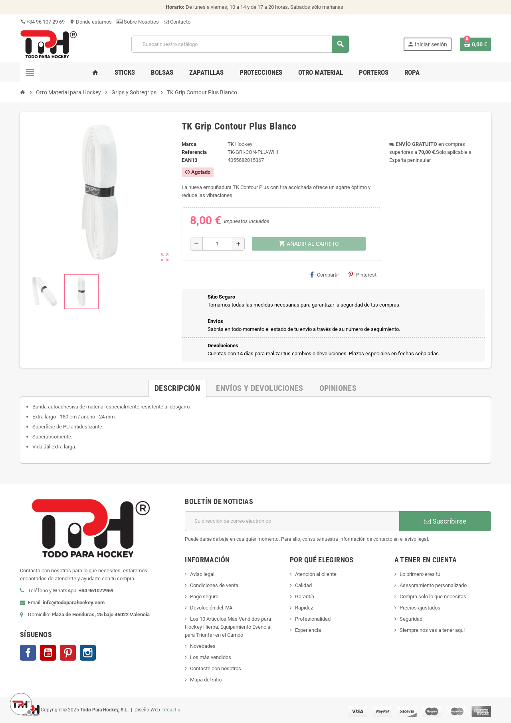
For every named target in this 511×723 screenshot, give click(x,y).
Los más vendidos (210, 657)
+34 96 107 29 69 (42, 22)
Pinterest (362, 274)
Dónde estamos (90, 22)
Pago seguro (204, 597)
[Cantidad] (217, 243)
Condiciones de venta (214, 585)
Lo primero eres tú (420, 574)
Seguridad (411, 619)
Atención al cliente (316, 574)
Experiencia (308, 630)
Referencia (194, 152)
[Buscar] (240, 44)
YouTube (48, 653)
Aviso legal (202, 574)
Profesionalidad (313, 619)
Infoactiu (170, 710)
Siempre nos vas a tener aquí (432, 630)
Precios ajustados (420, 608)
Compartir (324, 274)
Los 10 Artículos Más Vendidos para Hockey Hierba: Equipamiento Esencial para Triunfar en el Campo (228, 627)
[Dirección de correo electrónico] (292, 521)
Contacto (177, 22)
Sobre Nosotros (138, 22)
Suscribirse (445, 521)
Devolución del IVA (211, 608)
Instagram (88, 653)
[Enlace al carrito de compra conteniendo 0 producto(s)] (475, 44)
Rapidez (304, 608)
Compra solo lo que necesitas (433, 597)
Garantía (304, 597)
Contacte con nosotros (215, 668)
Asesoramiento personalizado (433, 585)
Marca (189, 144)
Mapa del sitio (206, 680)
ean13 (189, 160)
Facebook (28, 653)
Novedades (203, 646)
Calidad (303, 585)
